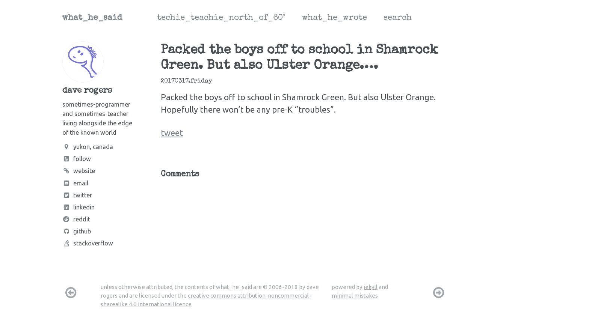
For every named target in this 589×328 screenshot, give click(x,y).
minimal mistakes (355, 295)
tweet (172, 132)
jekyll (371, 287)
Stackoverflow (87, 243)
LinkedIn (78, 207)
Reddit (76, 219)
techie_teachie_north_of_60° (221, 18)
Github (76, 231)
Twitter (77, 195)
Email (75, 183)
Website (78, 170)
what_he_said (92, 18)
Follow (76, 158)
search (398, 18)
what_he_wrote (334, 18)
